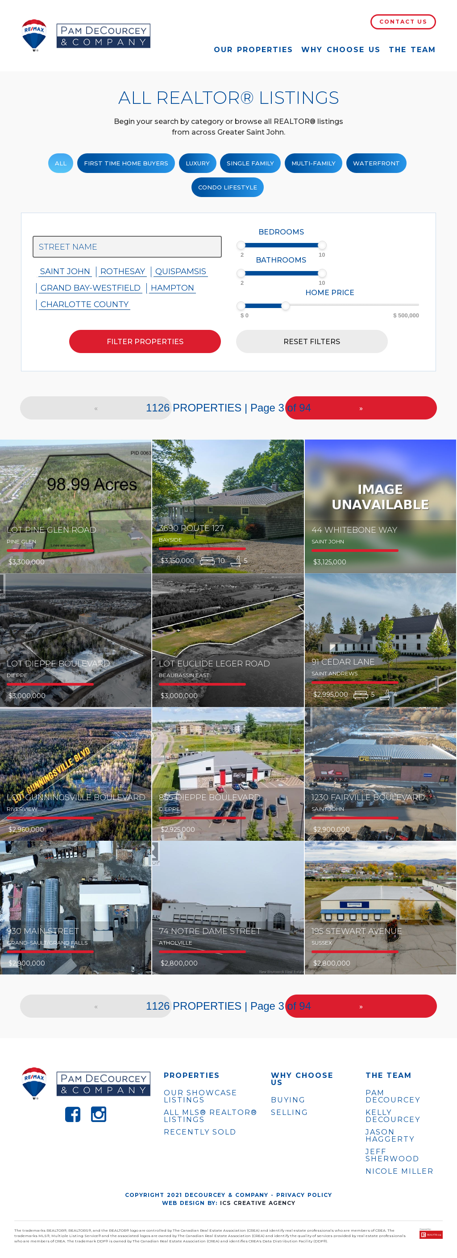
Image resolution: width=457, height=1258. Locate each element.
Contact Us (403, 21)
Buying (288, 1100)
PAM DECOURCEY (393, 1096)
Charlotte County (85, 304)
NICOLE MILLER (400, 1171)
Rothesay (122, 271)
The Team (412, 49)
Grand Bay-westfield (91, 288)
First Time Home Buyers (126, 163)
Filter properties (145, 341)
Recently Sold (200, 1132)
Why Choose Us (341, 49)
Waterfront (376, 163)
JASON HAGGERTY (390, 1136)
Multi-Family (313, 163)
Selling (289, 1112)
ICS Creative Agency (257, 1203)
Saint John (65, 271)
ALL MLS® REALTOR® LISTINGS (211, 1116)
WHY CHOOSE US (302, 1079)
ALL (60, 163)
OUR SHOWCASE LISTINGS (200, 1096)
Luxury (198, 163)
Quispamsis (180, 271)
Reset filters (311, 341)
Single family (250, 163)
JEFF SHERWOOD (393, 1155)
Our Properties (253, 49)
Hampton (172, 288)
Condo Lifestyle (227, 187)
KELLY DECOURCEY (393, 1116)
